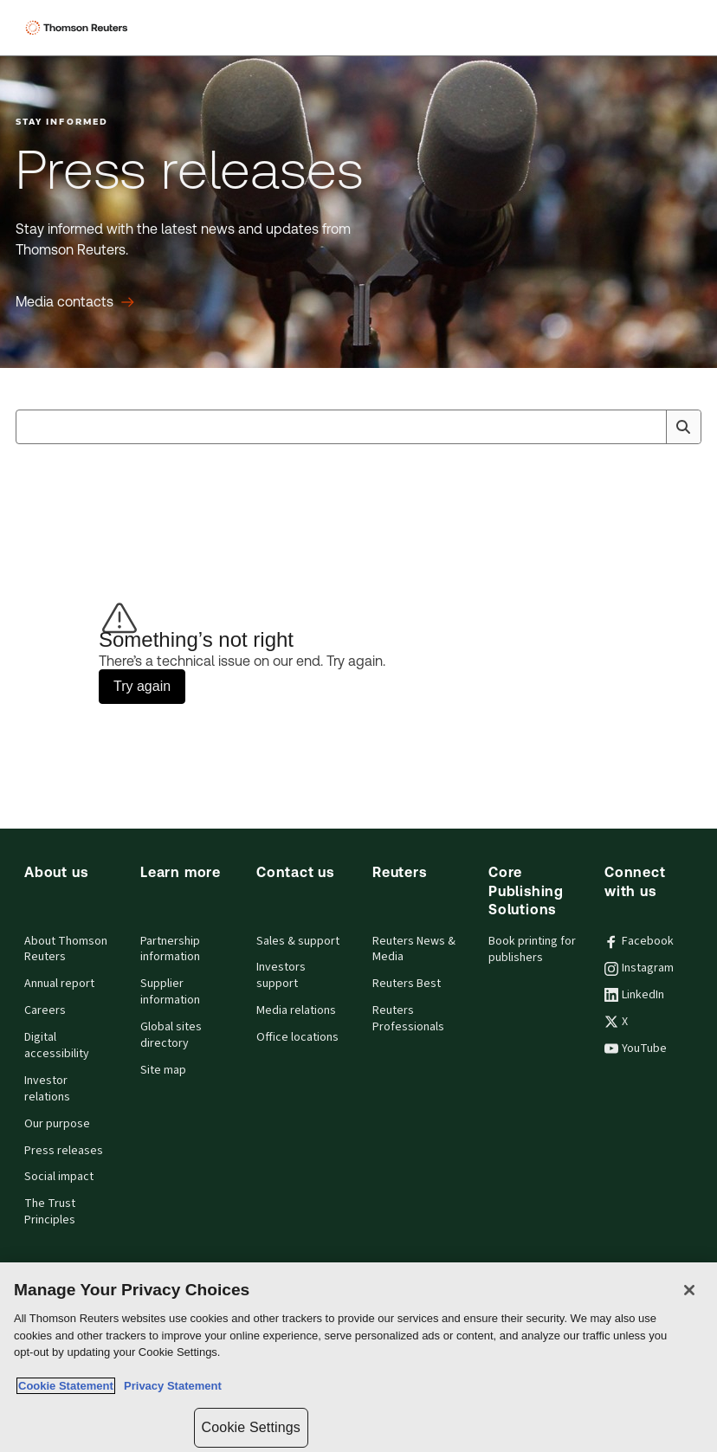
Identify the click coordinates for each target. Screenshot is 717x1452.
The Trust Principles (49, 1212)
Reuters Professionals (408, 1019)
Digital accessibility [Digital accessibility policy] (56, 1045)
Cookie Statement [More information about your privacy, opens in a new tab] (65, 1385)
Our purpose (57, 1124)
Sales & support (297, 941)
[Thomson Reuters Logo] (78, 28)
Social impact (59, 1176)
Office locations (297, 1037)
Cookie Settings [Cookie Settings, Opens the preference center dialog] (251, 1427)
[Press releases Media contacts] (75, 302)
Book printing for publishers (532, 949)
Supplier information (170, 992)
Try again (142, 686)
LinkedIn (634, 995)
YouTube (635, 1048)
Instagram (639, 968)
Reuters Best (406, 983)
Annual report (59, 983)
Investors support (281, 975)
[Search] (683, 426)
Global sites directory (171, 1035)
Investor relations (47, 1089)
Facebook (639, 941)
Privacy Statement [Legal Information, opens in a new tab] (170, 1385)
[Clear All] (649, 426)
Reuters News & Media (413, 949)
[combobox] (358, 427)
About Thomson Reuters (65, 949)
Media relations (296, 1010)
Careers (45, 1010)
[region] (358, 1357)
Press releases (63, 1150)
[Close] (689, 1290)
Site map (163, 1070)
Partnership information (170, 949)
